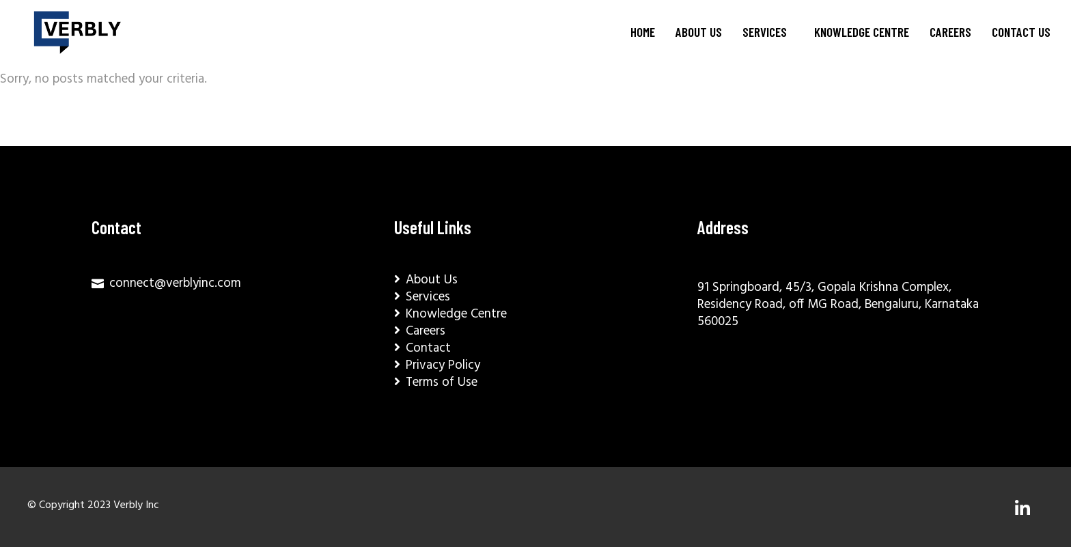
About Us (699, 32)
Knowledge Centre (861, 32)
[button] (768, 32)
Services (764, 32)
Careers (950, 32)
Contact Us (1021, 32)
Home (642, 32)
